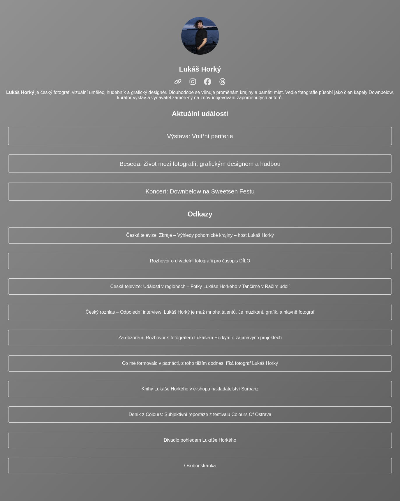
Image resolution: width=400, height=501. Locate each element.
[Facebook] (207, 81)
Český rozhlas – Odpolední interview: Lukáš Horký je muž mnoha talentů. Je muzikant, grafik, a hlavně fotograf (200, 312)
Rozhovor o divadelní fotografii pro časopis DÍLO (200, 260)
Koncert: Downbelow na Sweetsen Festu (200, 191)
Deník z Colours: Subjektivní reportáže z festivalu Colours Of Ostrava (200, 414)
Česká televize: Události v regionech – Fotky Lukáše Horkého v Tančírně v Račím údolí (200, 286)
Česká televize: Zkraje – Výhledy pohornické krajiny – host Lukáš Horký (200, 235)
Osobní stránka (200, 465)
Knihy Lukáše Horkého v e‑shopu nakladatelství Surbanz (199, 388)
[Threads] (222, 81)
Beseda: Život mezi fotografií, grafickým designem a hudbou (200, 163)
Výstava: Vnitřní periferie (200, 136)
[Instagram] (192, 81)
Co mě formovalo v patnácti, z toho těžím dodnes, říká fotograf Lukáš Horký (200, 363)
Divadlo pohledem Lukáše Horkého (200, 440)
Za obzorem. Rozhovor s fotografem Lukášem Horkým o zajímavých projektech (200, 337)
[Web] (178, 81)
